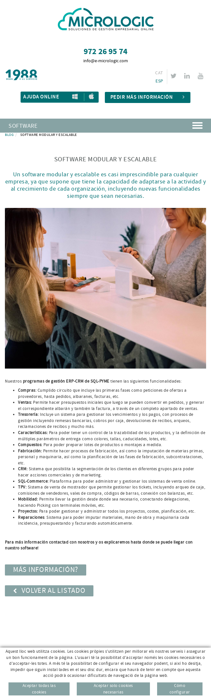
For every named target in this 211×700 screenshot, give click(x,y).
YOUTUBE (201, 76)
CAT (159, 73)
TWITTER (174, 76)
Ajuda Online (41, 97)
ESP (159, 81)
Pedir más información (147, 97)
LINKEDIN (188, 76)
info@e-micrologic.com (105, 61)
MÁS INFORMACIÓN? (45, 570)
